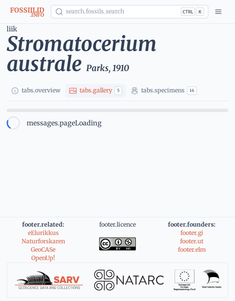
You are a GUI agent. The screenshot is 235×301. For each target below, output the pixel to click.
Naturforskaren (43, 241)
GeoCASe (43, 249)
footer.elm (192, 249)
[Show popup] (129, 11)
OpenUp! (43, 258)
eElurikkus (43, 233)
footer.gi (191, 233)
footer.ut (191, 241)
